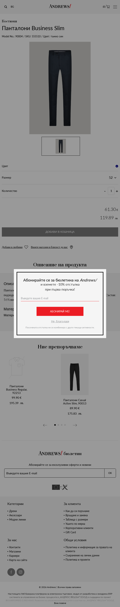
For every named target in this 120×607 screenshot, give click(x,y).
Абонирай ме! (60, 311)
